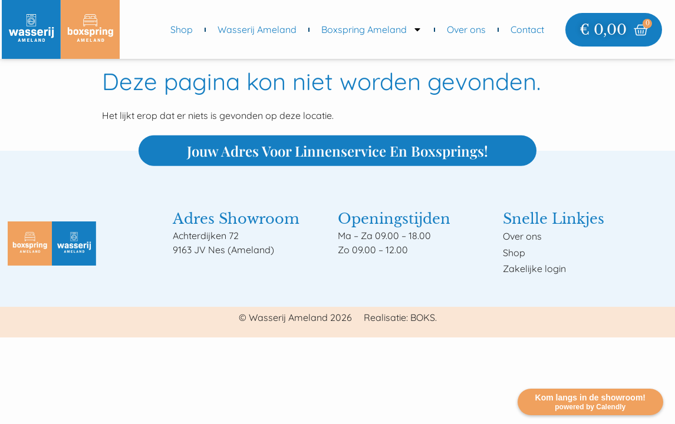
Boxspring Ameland (371, 29)
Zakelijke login (534, 268)
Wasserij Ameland (257, 29)
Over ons (466, 29)
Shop (181, 29)
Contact (527, 29)
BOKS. (423, 317)
